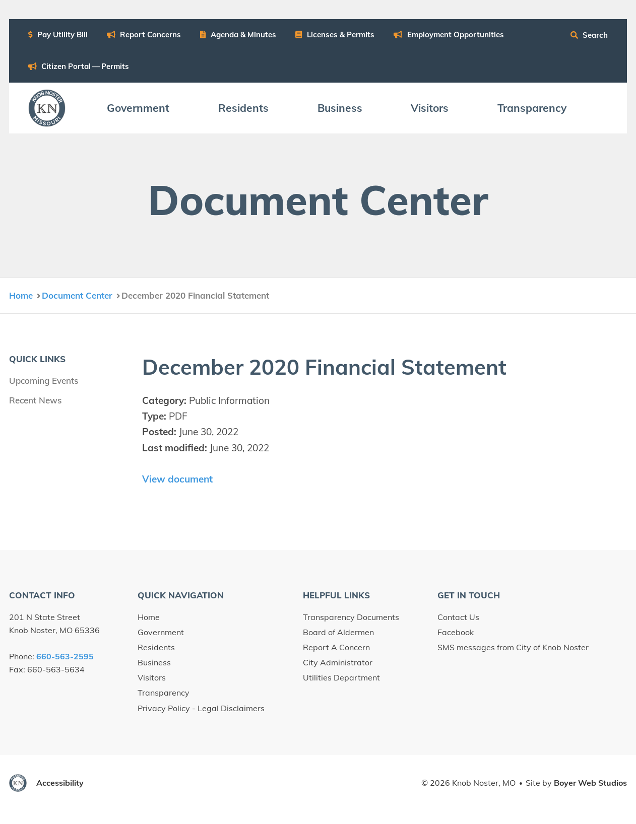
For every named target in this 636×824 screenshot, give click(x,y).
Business (154, 662)
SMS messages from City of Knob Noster (513, 647)
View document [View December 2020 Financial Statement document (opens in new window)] (177, 479)
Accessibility (60, 783)
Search (589, 35)
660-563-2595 (65, 656)
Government (161, 632)
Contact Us (458, 617)
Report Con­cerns (144, 34)
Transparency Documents (351, 617)
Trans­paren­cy (531, 107)
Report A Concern (336, 647)
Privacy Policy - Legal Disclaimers (201, 708)
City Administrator (337, 662)
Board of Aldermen (338, 632)
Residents (156, 647)
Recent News (35, 400)
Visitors (152, 677)
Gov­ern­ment (138, 107)
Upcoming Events (43, 380)
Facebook (455, 632)
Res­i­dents (243, 107)
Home (149, 617)
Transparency (163, 693)
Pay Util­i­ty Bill (58, 34)
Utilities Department (341, 677)
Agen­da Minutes (238, 34)
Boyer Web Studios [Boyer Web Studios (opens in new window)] (590, 783)
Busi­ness (339, 107)
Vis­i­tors (430, 107)
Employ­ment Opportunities (449, 34)
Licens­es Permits (334, 34)
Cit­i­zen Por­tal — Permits (79, 66)
